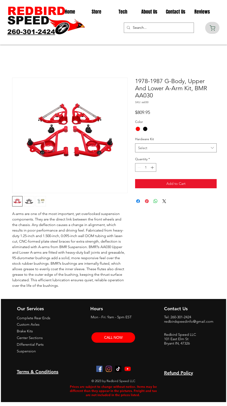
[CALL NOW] (113, 337)
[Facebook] (99, 369)
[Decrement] (139, 167)
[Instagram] (109, 369)
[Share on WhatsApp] (155, 201)
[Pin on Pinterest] (147, 201)
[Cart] (212, 28)
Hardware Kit (144, 139)
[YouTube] (128, 369)
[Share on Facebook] (138, 201)
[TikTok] (118, 369)
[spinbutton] (146, 167)
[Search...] (158, 28)
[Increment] (153, 167)
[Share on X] (164, 201)
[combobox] (176, 147)
